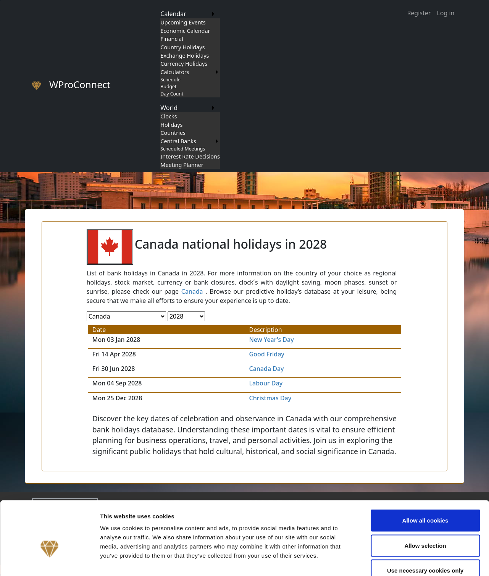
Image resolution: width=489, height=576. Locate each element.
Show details (400, 561)
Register (419, 13)
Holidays (171, 124)
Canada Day (266, 368)
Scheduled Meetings (182, 149)
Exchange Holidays (184, 55)
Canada (192, 291)
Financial (171, 38)
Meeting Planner (181, 164)
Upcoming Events (182, 22)
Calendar (173, 14)
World (169, 108)
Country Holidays (182, 47)
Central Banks (178, 141)
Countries (173, 132)
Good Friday (266, 354)
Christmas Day (270, 398)
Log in (445, 13)
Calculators (174, 72)
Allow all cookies (425, 475)
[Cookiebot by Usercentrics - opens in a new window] (49, 561)
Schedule (170, 79)
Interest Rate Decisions (190, 156)
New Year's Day (271, 339)
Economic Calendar (185, 30)
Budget (168, 86)
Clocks (168, 116)
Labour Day (265, 383)
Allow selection (425, 501)
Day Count (171, 94)
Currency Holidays (183, 63)
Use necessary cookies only (425, 526)
